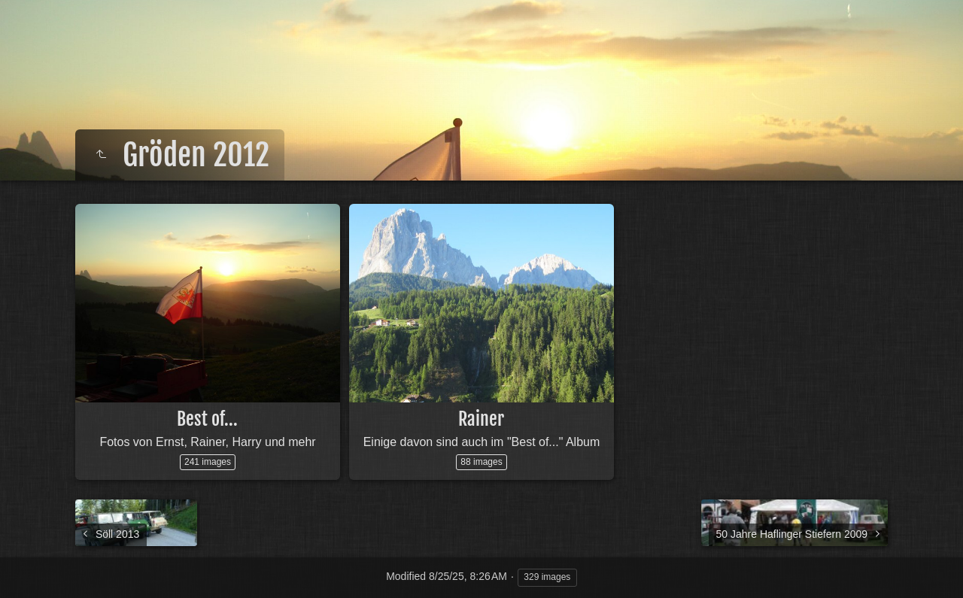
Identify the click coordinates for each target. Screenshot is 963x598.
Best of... (207, 419)
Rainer (481, 419)
